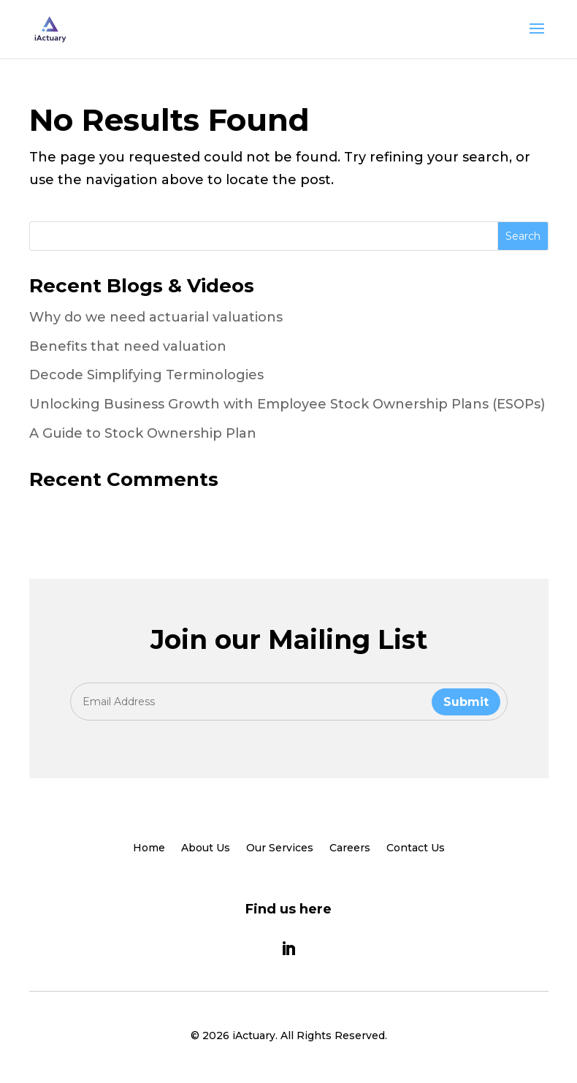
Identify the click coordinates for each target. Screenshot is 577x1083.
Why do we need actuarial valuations (156, 317)
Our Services (279, 848)
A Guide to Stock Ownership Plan (142, 433)
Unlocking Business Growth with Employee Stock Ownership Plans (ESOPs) (287, 404)
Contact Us (415, 848)
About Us (205, 848)
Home (149, 848)
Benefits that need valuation (127, 346)
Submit (466, 702)
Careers (349, 848)
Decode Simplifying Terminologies (146, 375)
